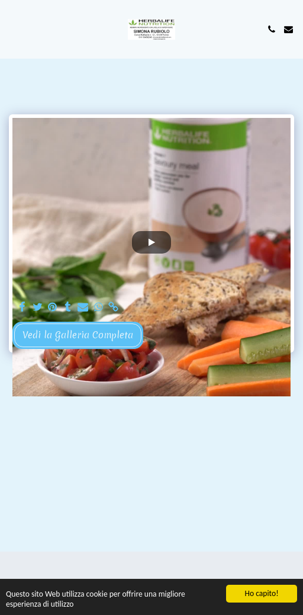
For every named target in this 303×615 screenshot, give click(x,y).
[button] (13, 28)
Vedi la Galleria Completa (77, 335)
